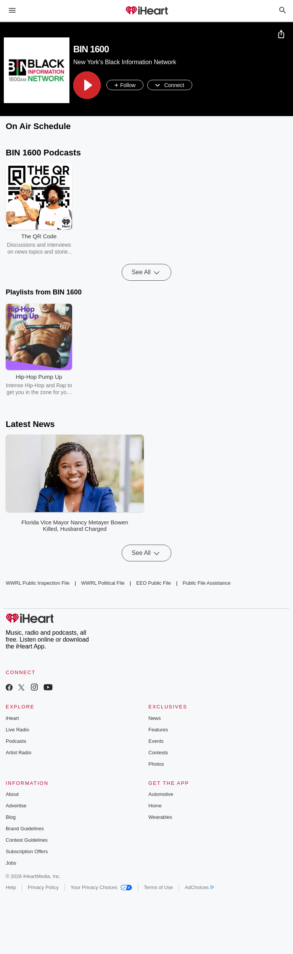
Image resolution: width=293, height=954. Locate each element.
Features (158, 729)
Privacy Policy (43, 887)
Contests (158, 752)
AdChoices (199, 887)
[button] (87, 85)
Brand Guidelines (25, 828)
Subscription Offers (27, 851)
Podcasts (16, 741)
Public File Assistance (207, 583)
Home (155, 805)
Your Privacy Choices (101, 887)
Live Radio (17, 729)
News (154, 718)
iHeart (12, 718)
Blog (11, 817)
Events (156, 741)
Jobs (11, 863)
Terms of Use (158, 887)
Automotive (160, 794)
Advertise (16, 805)
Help (11, 887)
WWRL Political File (103, 583)
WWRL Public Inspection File (37, 583)
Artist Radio (18, 752)
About (12, 794)
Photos (156, 764)
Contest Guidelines (27, 840)
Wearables (160, 817)
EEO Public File (153, 583)
